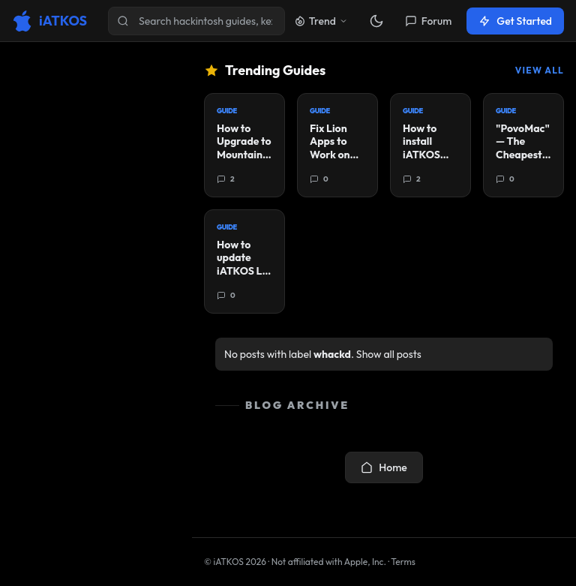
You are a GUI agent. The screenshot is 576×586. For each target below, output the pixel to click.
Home (383, 467)
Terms (403, 561)
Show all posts (389, 354)
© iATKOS (235, 561)
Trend (321, 21)
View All (539, 70)
